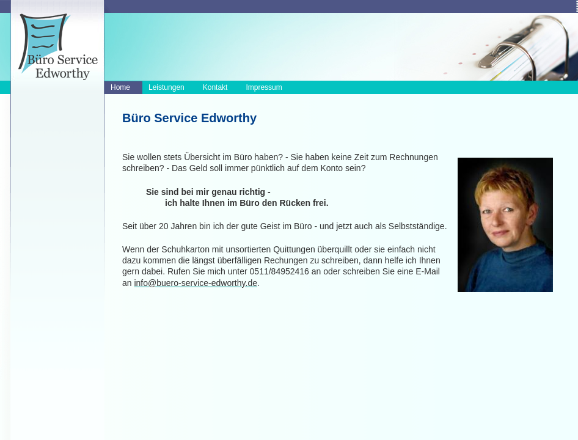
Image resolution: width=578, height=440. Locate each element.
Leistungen (166, 87)
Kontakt (215, 87)
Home (120, 87)
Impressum (264, 87)
